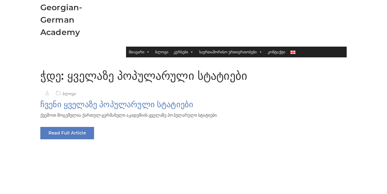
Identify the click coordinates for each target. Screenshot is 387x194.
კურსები (184, 52)
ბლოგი (161, 52)
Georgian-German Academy (61, 19)
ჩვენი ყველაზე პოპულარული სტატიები (116, 104)
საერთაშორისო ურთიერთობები (230, 52)
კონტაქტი (276, 52)
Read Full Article (67, 133)
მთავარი (139, 52)
